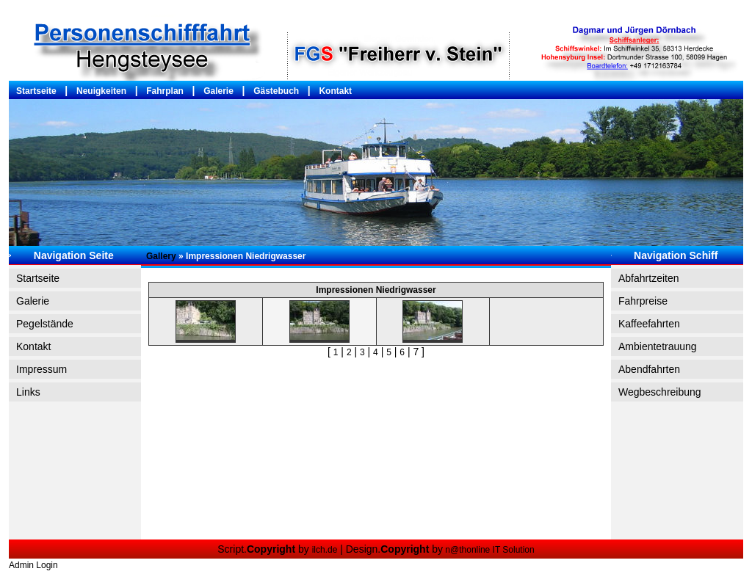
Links (28, 392)
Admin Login (33, 565)
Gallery (161, 256)
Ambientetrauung (657, 346)
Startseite (36, 91)
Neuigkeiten (101, 91)
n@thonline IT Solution (489, 550)
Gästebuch (276, 91)
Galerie (218, 91)
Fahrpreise (643, 301)
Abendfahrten (649, 369)
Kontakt (335, 91)
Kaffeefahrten (649, 324)
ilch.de (325, 550)
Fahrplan (165, 91)
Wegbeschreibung (659, 392)
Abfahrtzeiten (648, 278)
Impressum (41, 369)
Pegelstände (44, 324)
